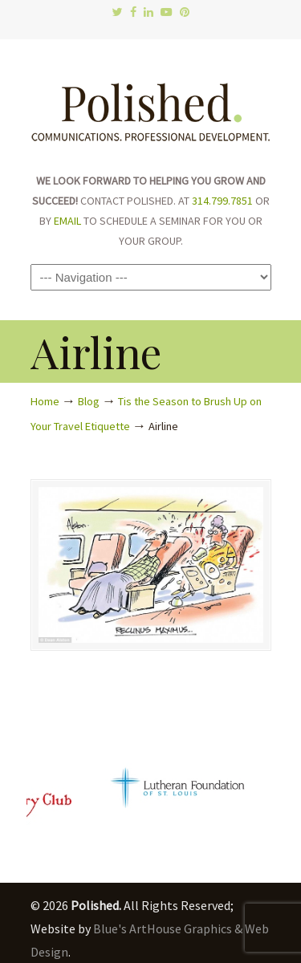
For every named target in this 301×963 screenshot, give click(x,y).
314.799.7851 (222, 200)
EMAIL (67, 220)
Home (45, 401)
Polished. (151, 104)
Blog (89, 401)
